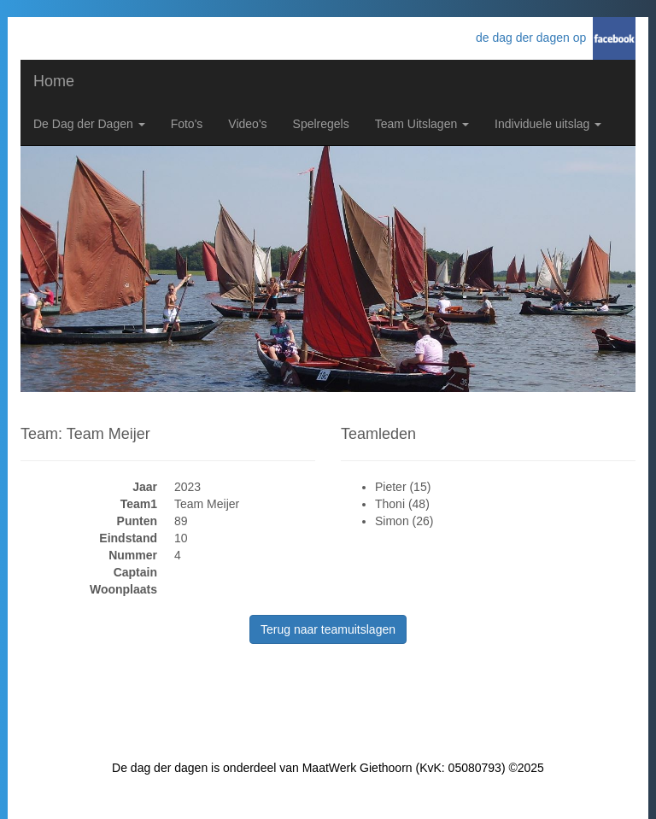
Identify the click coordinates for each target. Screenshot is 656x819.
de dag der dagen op (534, 37)
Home (53, 81)
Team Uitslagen (422, 124)
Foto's (187, 124)
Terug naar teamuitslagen (328, 629)
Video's (247, 124)
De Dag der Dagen (89, 124)
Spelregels (321, 124)
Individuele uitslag (548, 124)
